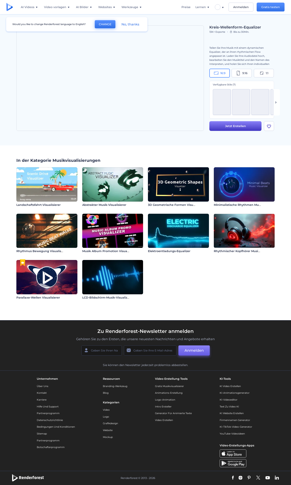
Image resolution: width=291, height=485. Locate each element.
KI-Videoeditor (228, 399)
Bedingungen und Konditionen (56, 426)
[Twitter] (258, 478)
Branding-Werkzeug (115, 386)
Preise (186, 7)
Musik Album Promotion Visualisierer (109, 251)
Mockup (108, 437)
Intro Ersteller (163, 406)
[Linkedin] (277, 478)
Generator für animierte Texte (173, 413)
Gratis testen (270, 7)
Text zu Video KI (229, 406)
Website (108, 430)
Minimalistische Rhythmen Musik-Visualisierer (248, 205)
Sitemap (42, 433)
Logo (106, 416)
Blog (106, 392)
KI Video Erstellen (230, 386)
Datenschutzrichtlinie (50, 420)
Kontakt (42, 392)
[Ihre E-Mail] (150, 350)
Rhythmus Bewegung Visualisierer (42, 251)
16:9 (220, 73)
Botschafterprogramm (51, 447)
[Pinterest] (249, 478)
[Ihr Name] (101, 350)
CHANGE (105, 24)
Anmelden (241, 7)
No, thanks (130, 24)
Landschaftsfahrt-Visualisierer (38, 205)
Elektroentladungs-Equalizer (169, 251)
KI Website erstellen (232, 413)
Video (106, 409)
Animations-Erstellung (168, 392)
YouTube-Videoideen (232, 433)
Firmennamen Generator (235, 420)
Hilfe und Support (48, 406)
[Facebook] (233, 478)
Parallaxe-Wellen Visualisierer (38, 297)
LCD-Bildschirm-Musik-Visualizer (106, 297)
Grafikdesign (110, 423)
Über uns (42, 386)
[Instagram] (240, 478)
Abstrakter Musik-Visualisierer (104, 205)
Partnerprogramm (48, 413)
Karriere (41, 399)
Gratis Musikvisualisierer (169, 386)
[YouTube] (267, 478)
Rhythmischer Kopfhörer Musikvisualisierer (245, 251)
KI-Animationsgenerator (235, 392)
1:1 (263, 73)
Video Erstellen (164, 420)
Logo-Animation (165, 399)
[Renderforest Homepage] (9, 7)
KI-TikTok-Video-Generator (236, 426)
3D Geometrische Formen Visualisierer (176, 205)
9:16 (242, 73)
